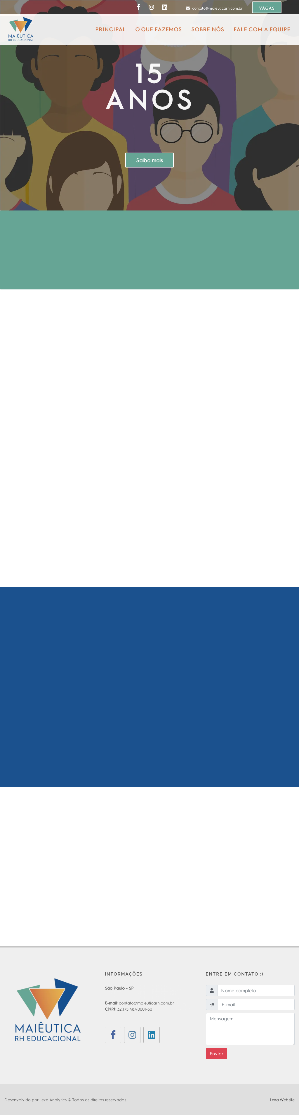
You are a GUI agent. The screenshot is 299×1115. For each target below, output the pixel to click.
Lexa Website (282, 1099)
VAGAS (266, 8)
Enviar (216, 1053)
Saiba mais (149, 160)
